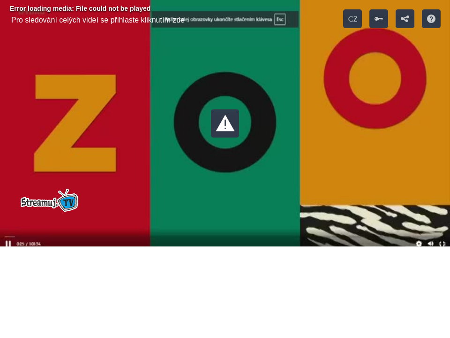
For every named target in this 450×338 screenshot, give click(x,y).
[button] (225, 123)
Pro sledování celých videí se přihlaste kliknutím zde (98, 20)
